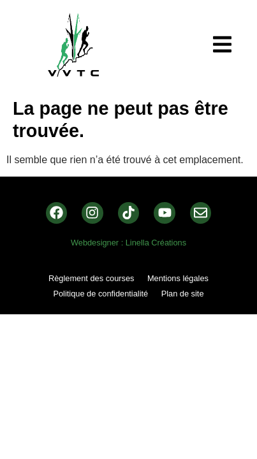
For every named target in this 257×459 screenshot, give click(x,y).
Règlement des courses (91, 278)
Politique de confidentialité (100, 293)
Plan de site (182, 293)
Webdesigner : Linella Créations (128, 242)
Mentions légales (178, 278)
